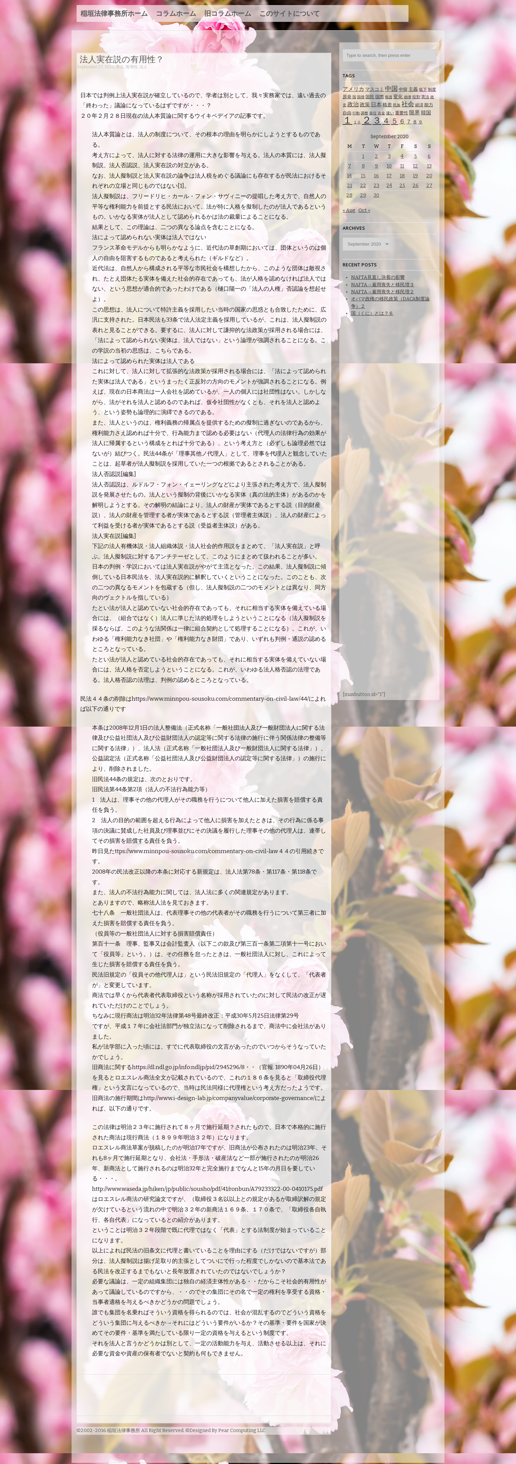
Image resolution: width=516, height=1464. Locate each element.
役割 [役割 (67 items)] (416, 97)
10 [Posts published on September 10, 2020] (389, 166)
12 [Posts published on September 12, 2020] (415, 166)
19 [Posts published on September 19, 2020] (415, 176)
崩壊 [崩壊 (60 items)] (407, 97)
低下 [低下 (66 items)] (423, 89)
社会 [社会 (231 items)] (407, 104)
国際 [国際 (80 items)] (379, 96)
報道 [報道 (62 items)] (388, 97)
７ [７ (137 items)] (409, 121)
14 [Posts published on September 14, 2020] (349, 176)
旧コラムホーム (227, 13)
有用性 (132, 67)
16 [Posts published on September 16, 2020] (376, 176)
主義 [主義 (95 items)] (413, 89)
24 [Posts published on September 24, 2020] (389, 185)
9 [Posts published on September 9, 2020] (376, 166)
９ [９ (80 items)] (420, 121)
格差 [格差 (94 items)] (387, 105)
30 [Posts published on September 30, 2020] (376, 195)
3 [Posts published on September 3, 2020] (389, 156)
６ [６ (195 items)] (402, 121)
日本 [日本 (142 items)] (376, 104)
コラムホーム (176, 13)
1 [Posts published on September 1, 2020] (363, 156)
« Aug (349, 210)
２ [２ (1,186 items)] (367, 120)
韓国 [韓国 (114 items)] (426, 113)
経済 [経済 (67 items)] (419, 105)
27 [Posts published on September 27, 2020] (429, 185)
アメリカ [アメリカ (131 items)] (353, 89)
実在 (120, 67)
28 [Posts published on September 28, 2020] (349, 195)
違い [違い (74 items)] (390, 113)
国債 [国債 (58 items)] (360, 97)
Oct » (364, 210)
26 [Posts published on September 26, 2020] (416, 185)
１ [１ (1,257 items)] (347, 120)
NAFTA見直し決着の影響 (378, 277)
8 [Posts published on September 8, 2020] (363, 166)
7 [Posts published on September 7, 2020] (349, 166)
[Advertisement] (199, 76)
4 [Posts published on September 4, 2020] (402, 156)
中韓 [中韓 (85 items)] (403, 89)
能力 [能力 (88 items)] (428, 104)
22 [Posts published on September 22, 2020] (363, 185)
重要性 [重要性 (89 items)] (401, 112)
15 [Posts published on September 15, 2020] (363, 176)
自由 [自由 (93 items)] (347, 113)
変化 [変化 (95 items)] (398, 97)
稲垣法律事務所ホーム (114, 13)
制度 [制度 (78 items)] (432, 89)
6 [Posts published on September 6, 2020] (429, 156)
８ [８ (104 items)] (415, 122)
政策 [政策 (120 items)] (365, 105)
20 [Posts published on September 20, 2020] (429, 176)
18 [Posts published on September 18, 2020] (402, 176)
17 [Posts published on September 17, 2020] (389, 176)
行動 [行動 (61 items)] (356, 113)
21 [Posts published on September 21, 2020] (349, 185)
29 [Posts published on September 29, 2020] (363, 195)
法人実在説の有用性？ (122, 59)
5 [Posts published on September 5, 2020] (415, 156)
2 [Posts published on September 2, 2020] (376, 156)
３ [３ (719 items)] (377, 120)
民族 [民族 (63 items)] (396, 105)
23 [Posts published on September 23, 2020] (376, 185)
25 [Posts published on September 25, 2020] (402, 185)
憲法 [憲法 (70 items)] (425, 97)
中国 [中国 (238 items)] (391, 89)
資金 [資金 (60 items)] (381, 113)
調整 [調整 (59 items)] (364, 113)
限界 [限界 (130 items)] (414, 112)
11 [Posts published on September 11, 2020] (402, 166)
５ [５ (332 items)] (394, 121)
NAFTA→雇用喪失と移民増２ (382, 292)
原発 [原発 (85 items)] (347, 96)
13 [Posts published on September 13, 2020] (429, 166)
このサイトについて (289, 13)
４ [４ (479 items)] (386, 120)
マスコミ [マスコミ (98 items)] (374, 89)
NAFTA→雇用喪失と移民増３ (382, 285)
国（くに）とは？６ (372, 313)
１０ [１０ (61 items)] (357, 122)
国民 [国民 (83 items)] (370, 96)
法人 (143, 67)
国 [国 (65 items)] (354, 97)
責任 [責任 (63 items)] (373, 113)
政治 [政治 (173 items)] (353, 104)
